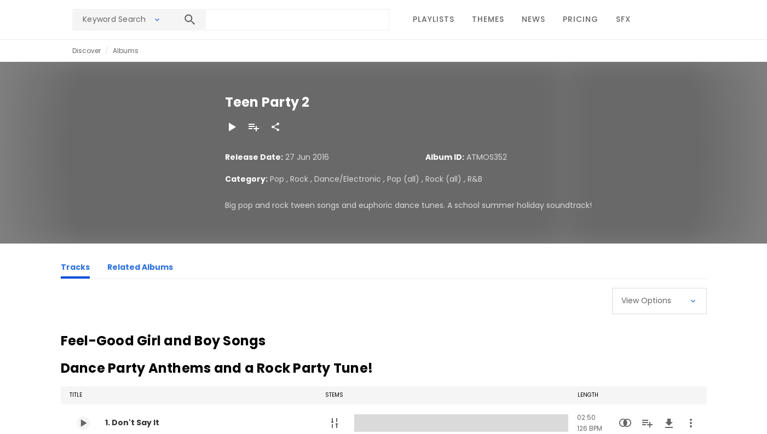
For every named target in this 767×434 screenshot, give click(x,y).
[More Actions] (690, 423)
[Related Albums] (140, 268)
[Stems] (334, 423)
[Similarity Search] (625, 423)
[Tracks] (75, 268)
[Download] (669, 423)
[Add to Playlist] (253, 127)
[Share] (275, 127)
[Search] (190, 20)
